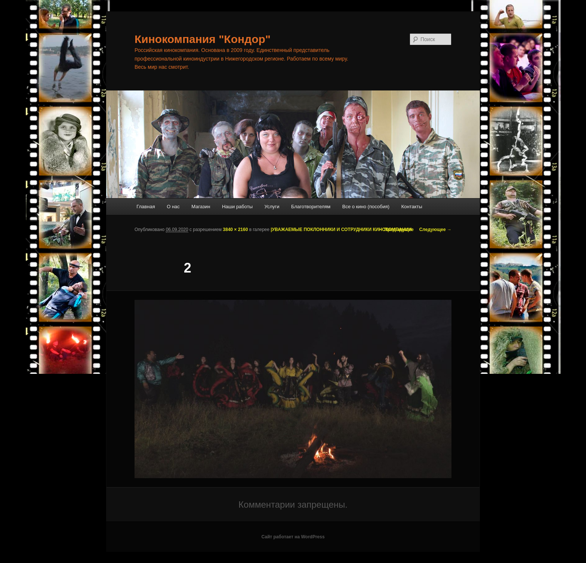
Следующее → (435, 229)
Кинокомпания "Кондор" (203, 39)
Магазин (200, 206)
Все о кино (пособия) (365, 206)
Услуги (272, 206)
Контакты (411, 206)
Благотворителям (310, 206)
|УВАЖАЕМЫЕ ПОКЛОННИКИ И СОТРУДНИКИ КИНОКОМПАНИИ (341, 229)
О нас (173, 206)
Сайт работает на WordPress (292, 536)
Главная (145, 206)
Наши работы (237, 206)
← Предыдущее (396, 229)
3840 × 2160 (235, 229)
